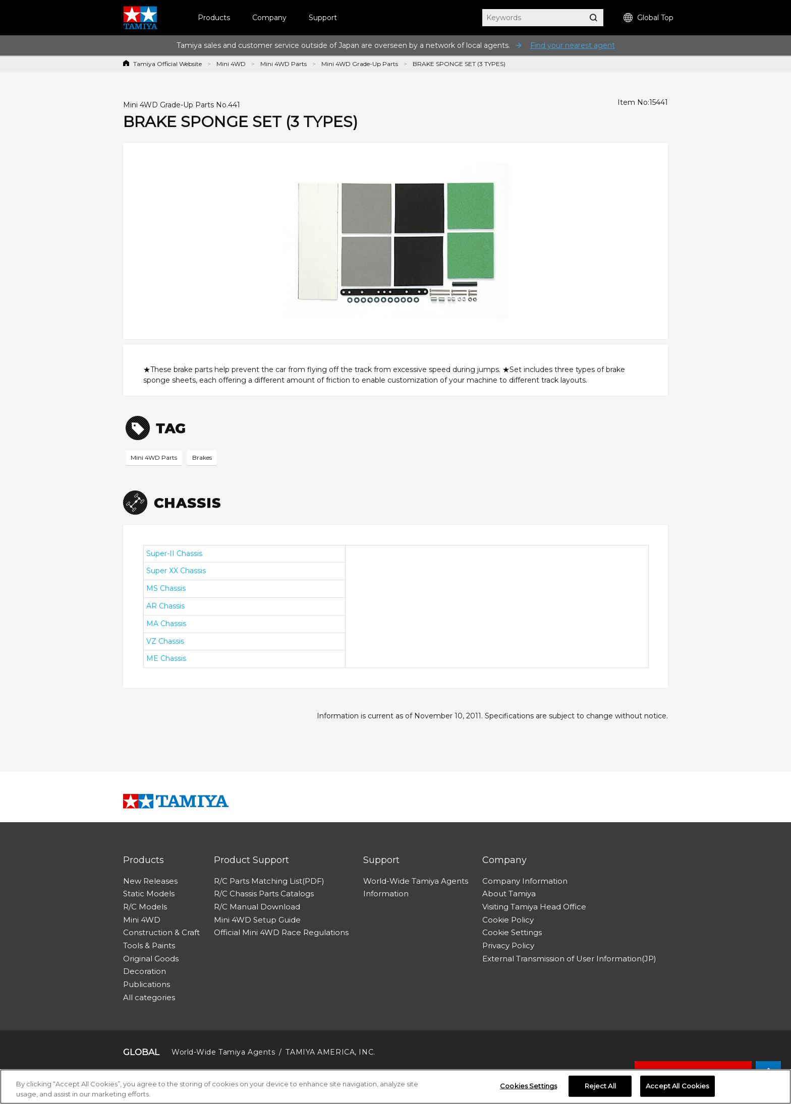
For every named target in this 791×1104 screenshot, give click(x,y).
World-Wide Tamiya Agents (415, 881)
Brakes (202, 457)
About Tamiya (509, 893)
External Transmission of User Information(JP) (569, 958)
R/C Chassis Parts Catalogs (264, 893)
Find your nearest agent (572, 45)
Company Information (525, 881)
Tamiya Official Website (167, 64)
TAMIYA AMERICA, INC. (330, 1052)
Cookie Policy (508, 920)
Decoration (144, 971)
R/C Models (145, 906)
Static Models (149, 893)
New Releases (150, 881)
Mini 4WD (231, 64)
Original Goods (151, 958)
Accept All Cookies (677, 1090)
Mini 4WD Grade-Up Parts (359, 64)
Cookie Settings (512, 932)
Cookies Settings (528, 1090)
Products (214, 17)
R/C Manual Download (257, 906)
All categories (149, 997)
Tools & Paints (149, 945)
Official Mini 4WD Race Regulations (281, 932)
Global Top (648, 18)
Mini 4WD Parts (283, 64)
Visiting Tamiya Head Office (534, 906)
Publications (146, 984)
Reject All (600, 1090)
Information (386, 893)
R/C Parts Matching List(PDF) (269, 881)
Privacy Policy (508, 945)
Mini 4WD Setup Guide (257, 920)
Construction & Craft (161, 932)
